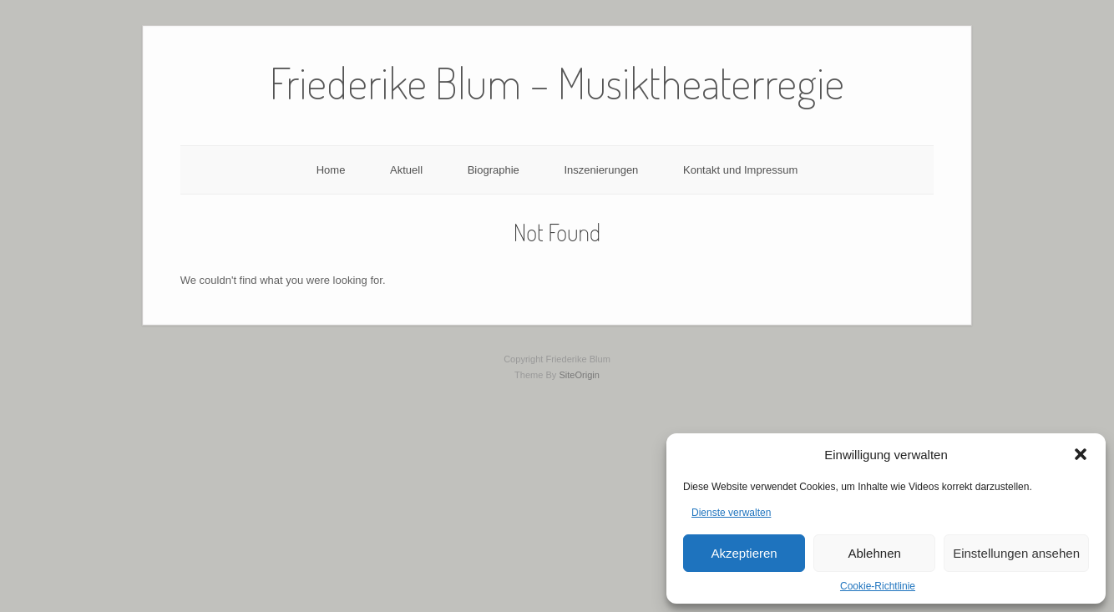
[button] (1080, 454)
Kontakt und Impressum (740, 170)
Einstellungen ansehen (1016, 553)
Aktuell (406, 170)
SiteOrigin (579, 375)
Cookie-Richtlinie (877, 586)
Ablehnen (874, 553)
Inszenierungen (601, 170)
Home (331, 170)
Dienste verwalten (731, 512)
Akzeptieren (744, 553)
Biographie (493, 170)
